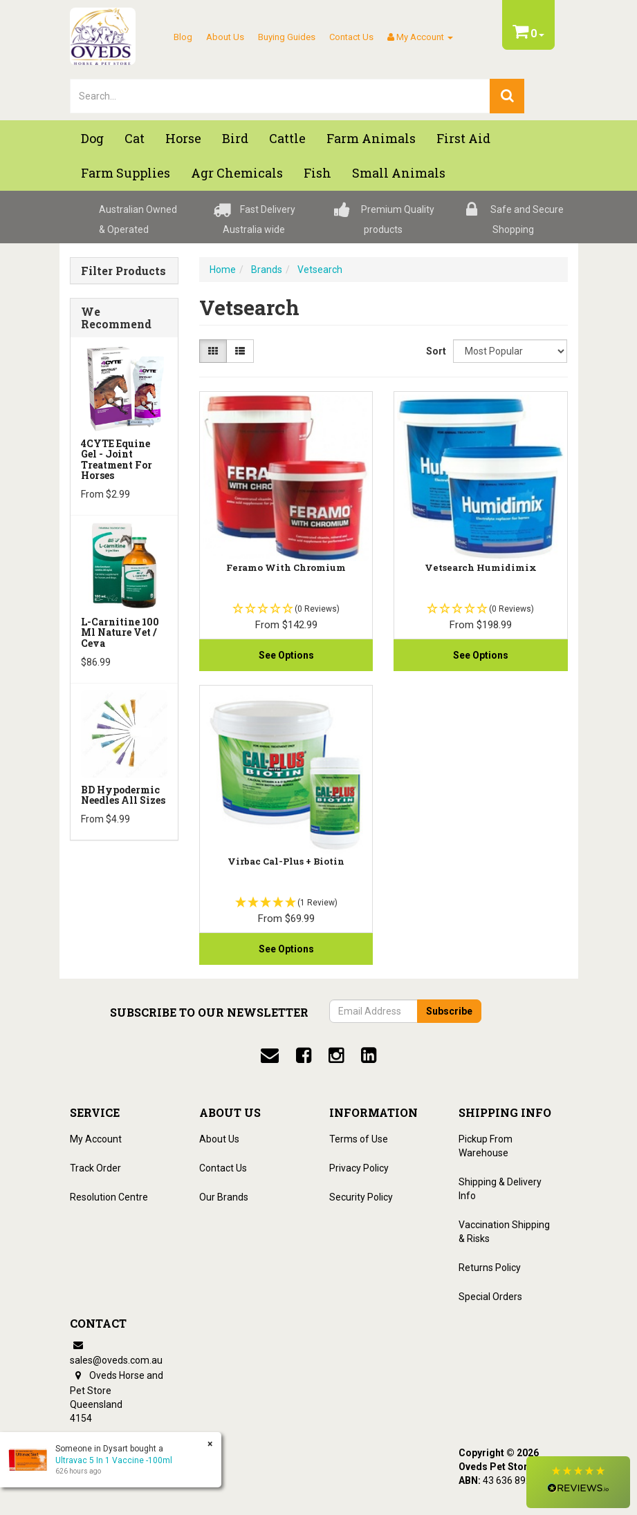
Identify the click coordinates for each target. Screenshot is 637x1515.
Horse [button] (183, 138)
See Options (286, 655)
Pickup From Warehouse (486, 1145)
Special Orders (490, 1296)
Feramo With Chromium (286, 567)
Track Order (95, 1168)
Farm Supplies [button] (125, 172)
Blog (183, 37)
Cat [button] (134, 138)
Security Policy (361, 1197)
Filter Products (123, 271)
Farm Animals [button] (371, 138)
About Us (225, 37)
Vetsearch (319, 269)
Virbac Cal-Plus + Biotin (286, 861)
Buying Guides (286, 37)
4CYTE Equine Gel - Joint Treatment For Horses (116, 459)
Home (223, 269)
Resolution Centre (109, 1197)
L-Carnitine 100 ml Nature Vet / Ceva (120, 632)
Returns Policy (490, 1267)
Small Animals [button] (398, 172)
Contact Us (351, 37)
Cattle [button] (287, 138)
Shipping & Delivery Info (500, 1188)
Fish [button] (317, 172)
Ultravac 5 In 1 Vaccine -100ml (113, 1460)
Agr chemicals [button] (237, 172)
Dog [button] (92, 138)
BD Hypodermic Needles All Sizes (123, 795)
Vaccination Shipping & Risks (504, 1231)
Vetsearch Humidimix (481, 567)
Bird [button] (235, 138)
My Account (96, 1139)
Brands (266, 269)
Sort (434, 351)
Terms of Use (358, 1139)
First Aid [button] (463, 138)
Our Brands (223, 1197)
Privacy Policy (359, 1168)
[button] (578, 1482)
